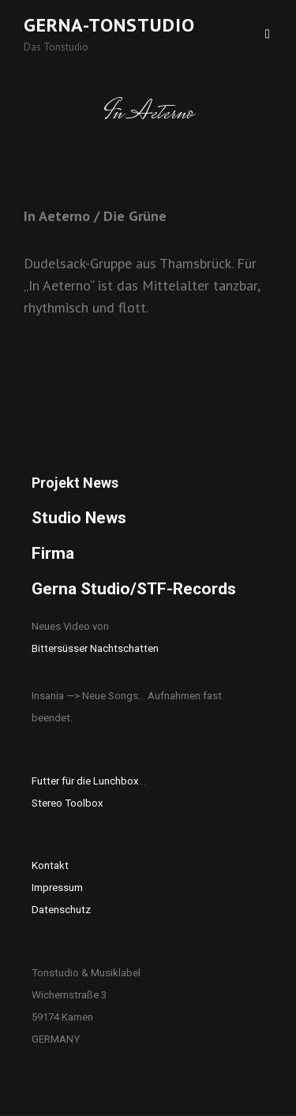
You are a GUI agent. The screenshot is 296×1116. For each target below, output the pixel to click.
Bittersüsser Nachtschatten (95, 648)
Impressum (57, 887)
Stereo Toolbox (67, 803)
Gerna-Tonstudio (109, 25)
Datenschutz (61, 910)
